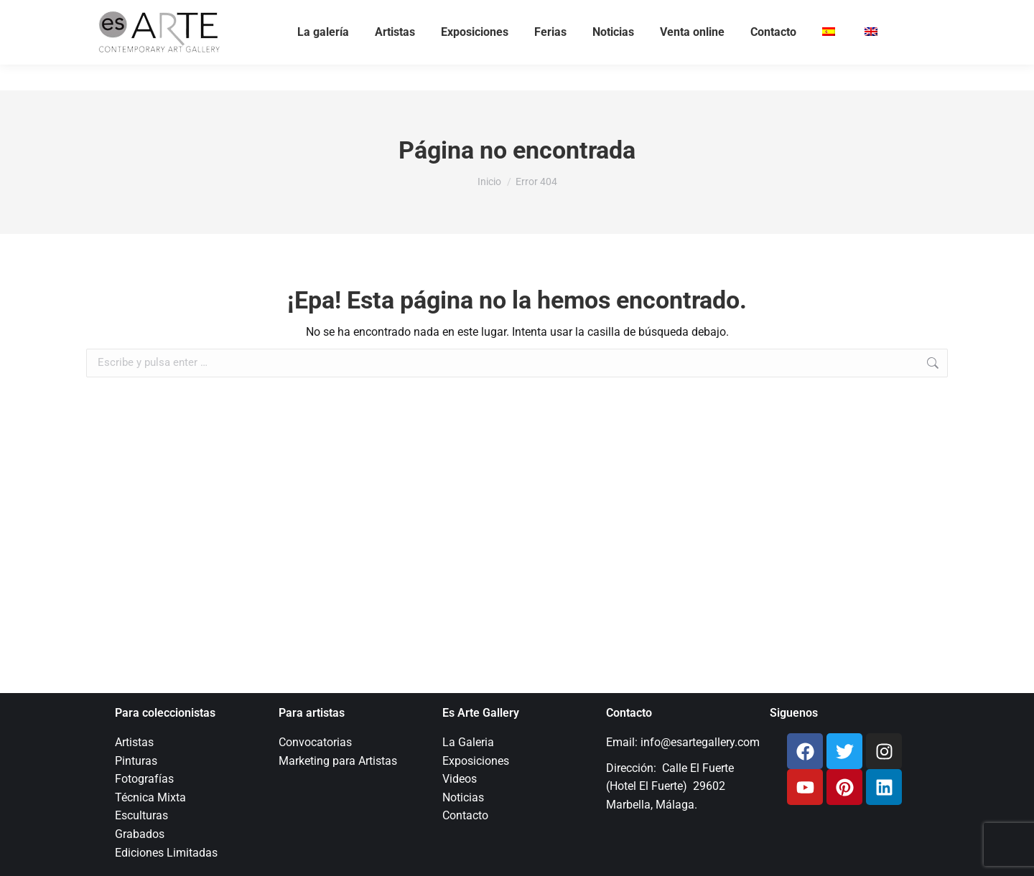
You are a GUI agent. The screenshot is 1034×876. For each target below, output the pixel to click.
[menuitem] (830, 58)
